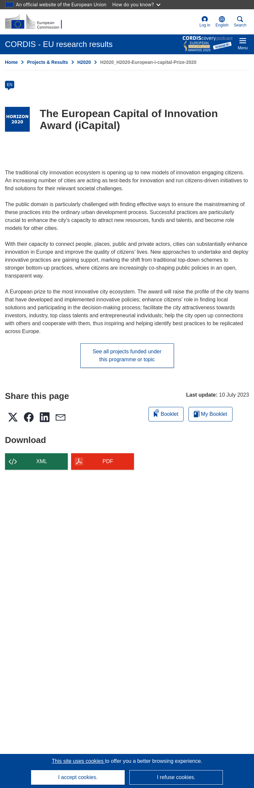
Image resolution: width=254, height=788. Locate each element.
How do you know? (136, 4)
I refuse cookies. (176, 777)
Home (11, 62)
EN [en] (10, 84)
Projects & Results (47, 62)
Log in (204, 21)
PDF (108, 461)
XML (41, 461)
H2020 (84, 62)
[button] (222, 21)
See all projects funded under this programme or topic (127, 355)
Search (240, 21)
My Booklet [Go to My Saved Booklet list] (210, 414)
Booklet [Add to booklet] (166, 413)
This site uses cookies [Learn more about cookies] (78, 761)
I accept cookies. (78, 777)
